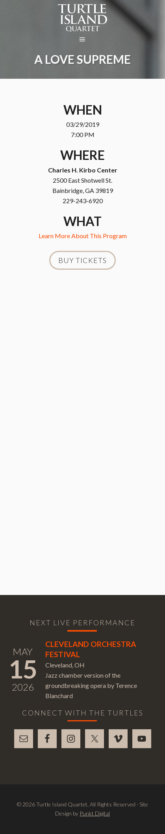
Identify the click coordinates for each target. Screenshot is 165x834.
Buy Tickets (82, 260)
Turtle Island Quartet (82, 18)
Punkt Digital (95, 813)
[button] (82, 40)
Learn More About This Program (83, 235)
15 (22, 669)
